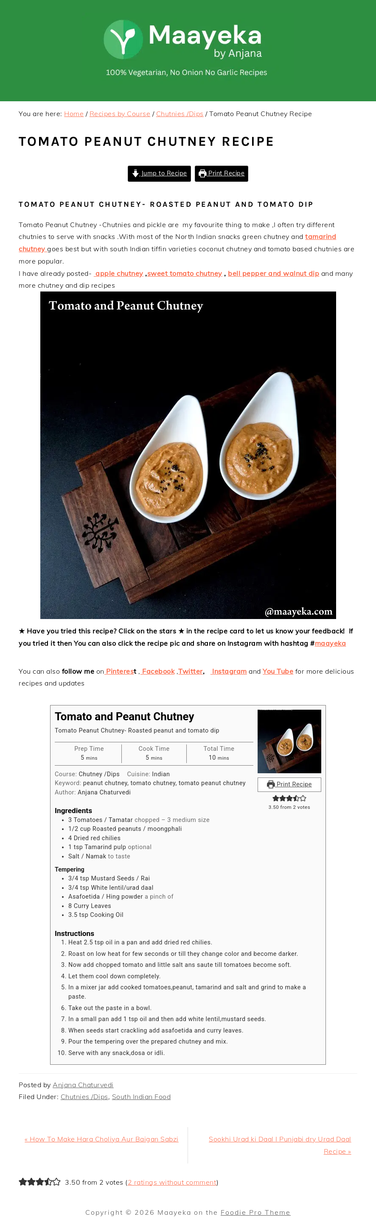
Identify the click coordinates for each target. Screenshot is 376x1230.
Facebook (157, 671)
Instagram (228, 671)
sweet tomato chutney (184, 273)
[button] (275, 798)
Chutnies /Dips (84, 1096)
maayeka (330, 643)
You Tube (278, 671)
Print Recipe (221, 173)
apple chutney (118, 273)
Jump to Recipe (159, 173)
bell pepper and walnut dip (273, 273)
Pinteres (119, 671)
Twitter (190, 671)
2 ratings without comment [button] (172, 1182)
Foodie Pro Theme (256, 1212)
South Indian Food (141, 1096)
